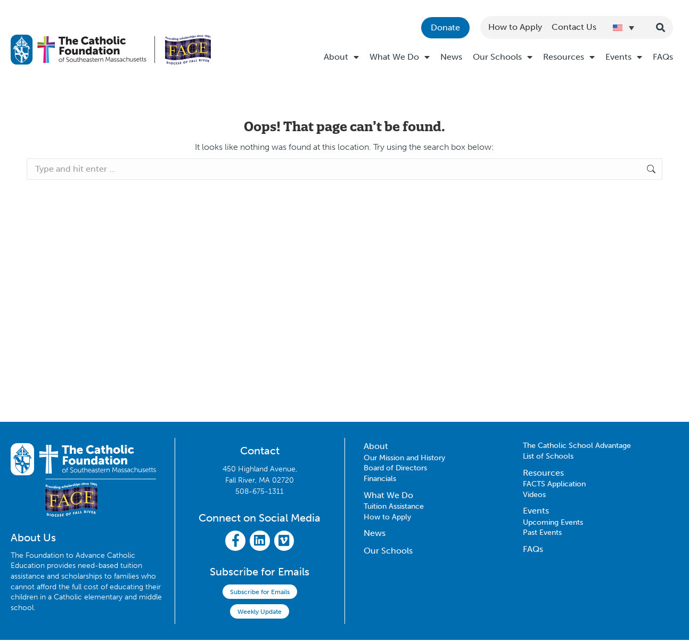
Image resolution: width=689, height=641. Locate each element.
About (341, 57)
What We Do (400, 57)
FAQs (663, 57)
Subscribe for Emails (260, 593)
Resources (569, 57)
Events (623, 57)
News (451, 57)
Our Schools (502, 57)
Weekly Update (259, 612)
